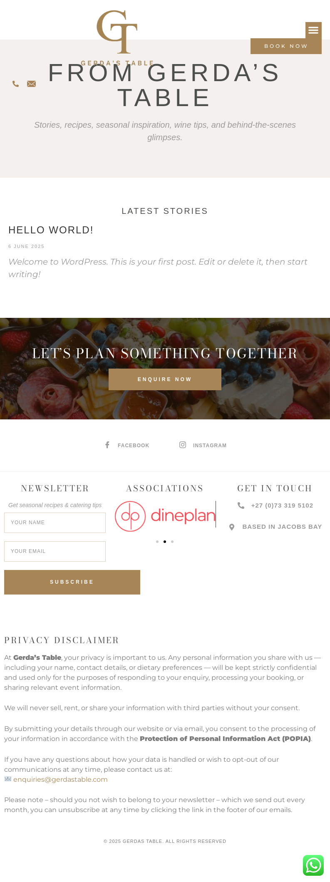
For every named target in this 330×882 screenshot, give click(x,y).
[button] (313, 30)
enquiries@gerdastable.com (60, 779)
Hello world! (51, 229)
